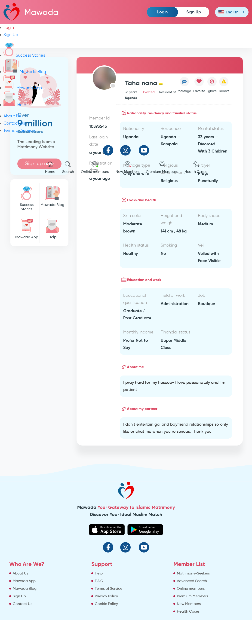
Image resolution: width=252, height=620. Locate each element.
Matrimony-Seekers (193, 573)
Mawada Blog (24, 71)
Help (14, 104)
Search (68, 167)
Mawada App (22, 87)
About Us (12, 116)
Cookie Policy (106, 604)
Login (162, 12)
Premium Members (162, 167)
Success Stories (24, 55)
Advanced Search (192, 581)
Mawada (30, 12)
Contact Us (14, 123)
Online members (95, 167)
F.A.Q (99, 581)
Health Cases (195, 167)
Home (50, 167)
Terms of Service (19, 130)
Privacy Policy (106, 596)
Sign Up (193, 12)
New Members (127, 167)
